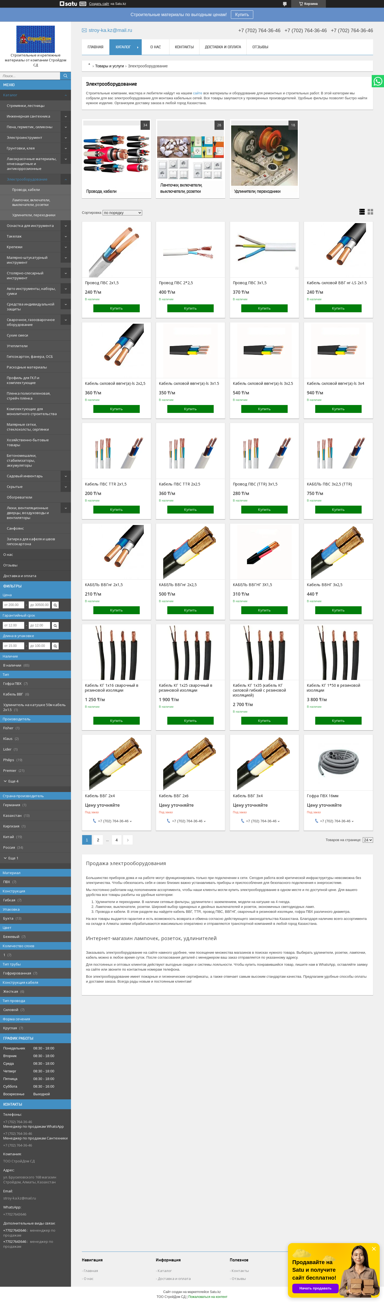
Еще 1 (13, 858)
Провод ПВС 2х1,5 (102, 282)
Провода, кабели (26, 189)
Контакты (184, 47)
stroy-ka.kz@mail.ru (19, 1198)
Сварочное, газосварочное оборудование (31, 322)
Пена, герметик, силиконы (29, 126)
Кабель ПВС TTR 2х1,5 (106, 484)
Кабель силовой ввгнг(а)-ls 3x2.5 (263, 383)
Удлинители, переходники (33, 215)
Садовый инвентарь (25, 475)
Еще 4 (13, 781)
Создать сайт (99, 4)
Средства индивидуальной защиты (30, 306)
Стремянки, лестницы (25, 105)
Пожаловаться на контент (207, 1297)
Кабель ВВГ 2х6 (174, 795)
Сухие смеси (17, 335)
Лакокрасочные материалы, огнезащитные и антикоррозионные (31, 163)
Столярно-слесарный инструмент (25, 275)
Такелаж (14, 236)
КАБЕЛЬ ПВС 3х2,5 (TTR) (329, 484)
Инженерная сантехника (28, 116)
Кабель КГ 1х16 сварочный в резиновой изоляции (111, 688)
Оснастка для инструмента (30, 225)
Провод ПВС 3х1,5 (250, 282)
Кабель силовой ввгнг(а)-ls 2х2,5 (115, 383)
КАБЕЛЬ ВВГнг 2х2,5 (178, 584)
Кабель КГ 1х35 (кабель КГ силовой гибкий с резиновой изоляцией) (259, 690)
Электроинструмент (24, 137)
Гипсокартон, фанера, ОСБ (30, 356)
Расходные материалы (27, 367)
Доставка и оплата (19, 575)
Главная (95, 47)
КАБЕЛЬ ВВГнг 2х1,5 (104, 584)
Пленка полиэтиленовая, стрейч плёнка (28, 396)
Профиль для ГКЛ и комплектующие (23, 380)
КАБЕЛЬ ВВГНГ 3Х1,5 (252, 584)
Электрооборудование (27, 179)
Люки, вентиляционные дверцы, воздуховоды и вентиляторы (28, 512)
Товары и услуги (109, 66)
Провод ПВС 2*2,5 (176, 282)
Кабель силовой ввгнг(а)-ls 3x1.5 (189, 383)
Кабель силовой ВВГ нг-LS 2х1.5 (337, 282)
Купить (242, 14)
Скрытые (15, 486)
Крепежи (14, 246)
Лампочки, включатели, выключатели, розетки (31, 202)
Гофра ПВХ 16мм (322, 795)
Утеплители (17, 345)
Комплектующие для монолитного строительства (32, 411)
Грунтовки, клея (21, 148)
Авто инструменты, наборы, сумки (31, 291)
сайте (197, 93)
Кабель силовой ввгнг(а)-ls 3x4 (335, 383)
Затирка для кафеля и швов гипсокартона (31, 541)
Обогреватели (19, 497)
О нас (8, 554)
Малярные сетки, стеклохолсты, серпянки (28, 427)
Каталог (10, 94)
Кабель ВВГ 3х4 (248, 795)
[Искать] (65, 76)
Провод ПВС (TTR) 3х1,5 (255, 484)
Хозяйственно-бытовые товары (28, 442)
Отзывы (10, 565)
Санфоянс (15, 528)
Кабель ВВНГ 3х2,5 (325, 584)
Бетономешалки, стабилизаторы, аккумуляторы (21, 460)
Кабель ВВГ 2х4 (100, 795)
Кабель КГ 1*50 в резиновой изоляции (333, 688)
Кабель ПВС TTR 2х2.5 (179, 484)
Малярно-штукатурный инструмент (27, 260)
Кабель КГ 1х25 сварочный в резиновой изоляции (185, 688)
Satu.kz (215, 1292)
